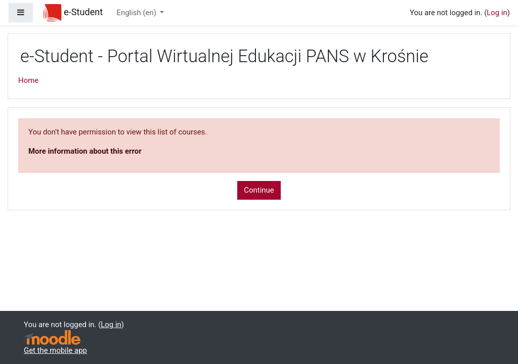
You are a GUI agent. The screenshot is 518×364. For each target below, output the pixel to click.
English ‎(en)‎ (137, 12)
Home (28, 80)
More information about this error (85, 151)
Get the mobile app (55, 350)
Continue (259, 190)
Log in (497, 12)
